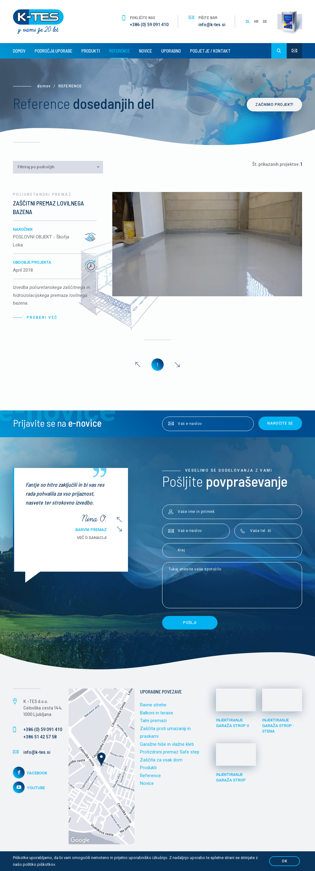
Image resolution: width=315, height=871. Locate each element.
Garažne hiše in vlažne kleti (167, 744)
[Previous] (138, 364)
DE (265, 21)
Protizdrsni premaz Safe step (169, 752)
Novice (145, 51)
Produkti (91, 51)
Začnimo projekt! (274, 104)
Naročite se (280, 423)
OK (284, 861)
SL (247, 21)
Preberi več (42, 317)
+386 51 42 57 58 (40, 736)
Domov (19, 51)
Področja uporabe (53, 51)
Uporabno (171, 51)
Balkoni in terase (156, 713)
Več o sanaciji (93, 537)
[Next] (177, 364)
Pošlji (190, 623)
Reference (119, 51)
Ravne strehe (153, 705)
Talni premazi (153, 720)
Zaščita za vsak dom (161, 760)
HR (256, 21)
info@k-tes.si (211, 24)
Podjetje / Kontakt (210, 51)
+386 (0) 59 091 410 (149, 24)
